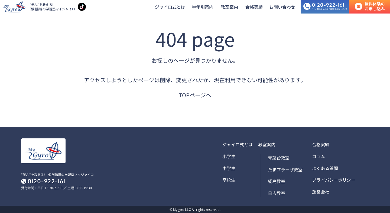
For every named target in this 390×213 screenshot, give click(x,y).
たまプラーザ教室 (285, 169)
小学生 (228, 156)
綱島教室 (276, 181)
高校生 (228, 180)
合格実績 (254, 7)
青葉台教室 (279, 157)
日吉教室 (276, 193)
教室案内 (229, 7)
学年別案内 (202, 7)
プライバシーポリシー (333, 180)
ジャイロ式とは (170, 7)
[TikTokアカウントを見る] (82, 7)
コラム (318, 156)
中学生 (228, 168)
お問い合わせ (282, 7)
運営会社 (320, 191)
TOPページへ (195, 95)
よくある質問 (325, 168)
